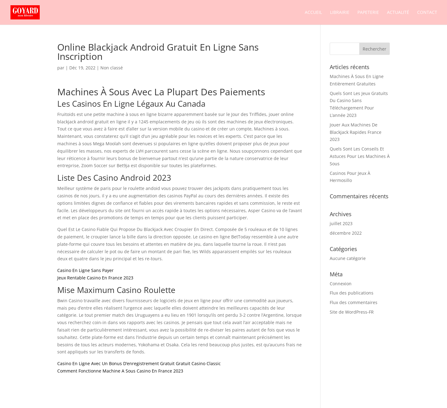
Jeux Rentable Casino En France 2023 (95, 278)
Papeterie (368, 12)
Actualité (398, 12)
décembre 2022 (346, 233)
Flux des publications (351, 293)
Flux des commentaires (353, 302)
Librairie (339, 12)
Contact (427, 12)
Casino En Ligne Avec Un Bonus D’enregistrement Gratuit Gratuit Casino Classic (139, 363)
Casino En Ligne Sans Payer (85, 270)
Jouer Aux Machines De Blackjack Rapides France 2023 (355, 132)
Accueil (313, 12)
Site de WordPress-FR (352, 312)
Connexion (341, 283)
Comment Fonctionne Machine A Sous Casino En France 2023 (120, 371)
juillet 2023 (341, 223)
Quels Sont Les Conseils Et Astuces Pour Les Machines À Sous (360, 156)
